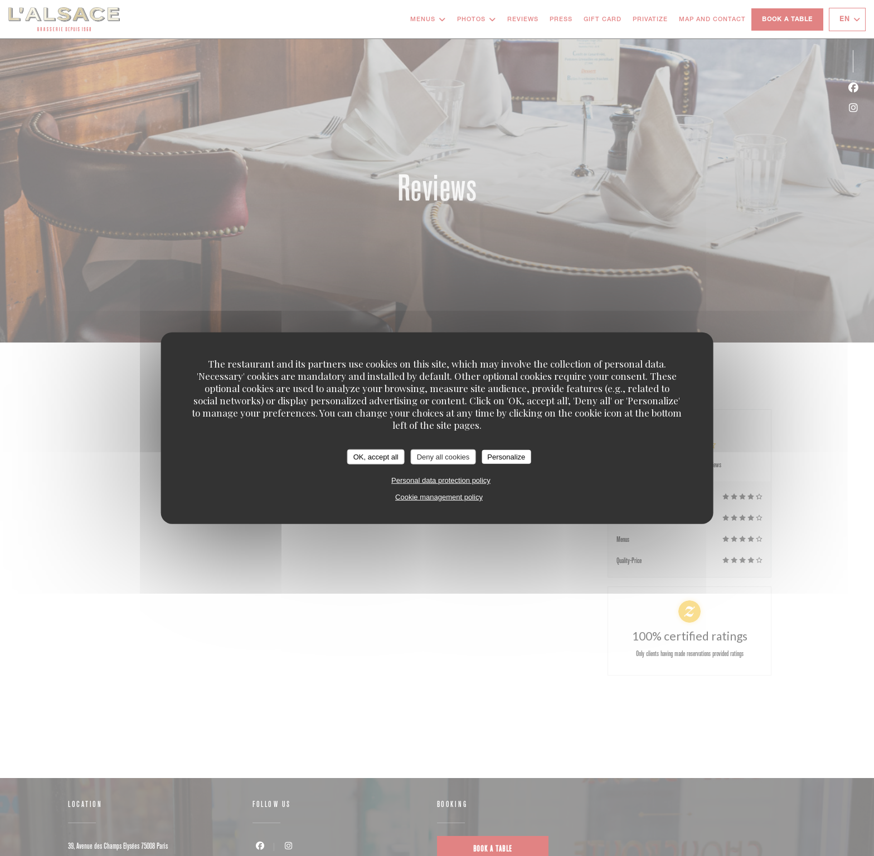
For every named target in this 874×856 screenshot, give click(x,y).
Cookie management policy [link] (439, 497)
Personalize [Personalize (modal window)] (506, 456)
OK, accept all (376, 456)
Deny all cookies (443, 456)
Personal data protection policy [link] (441, 480)
